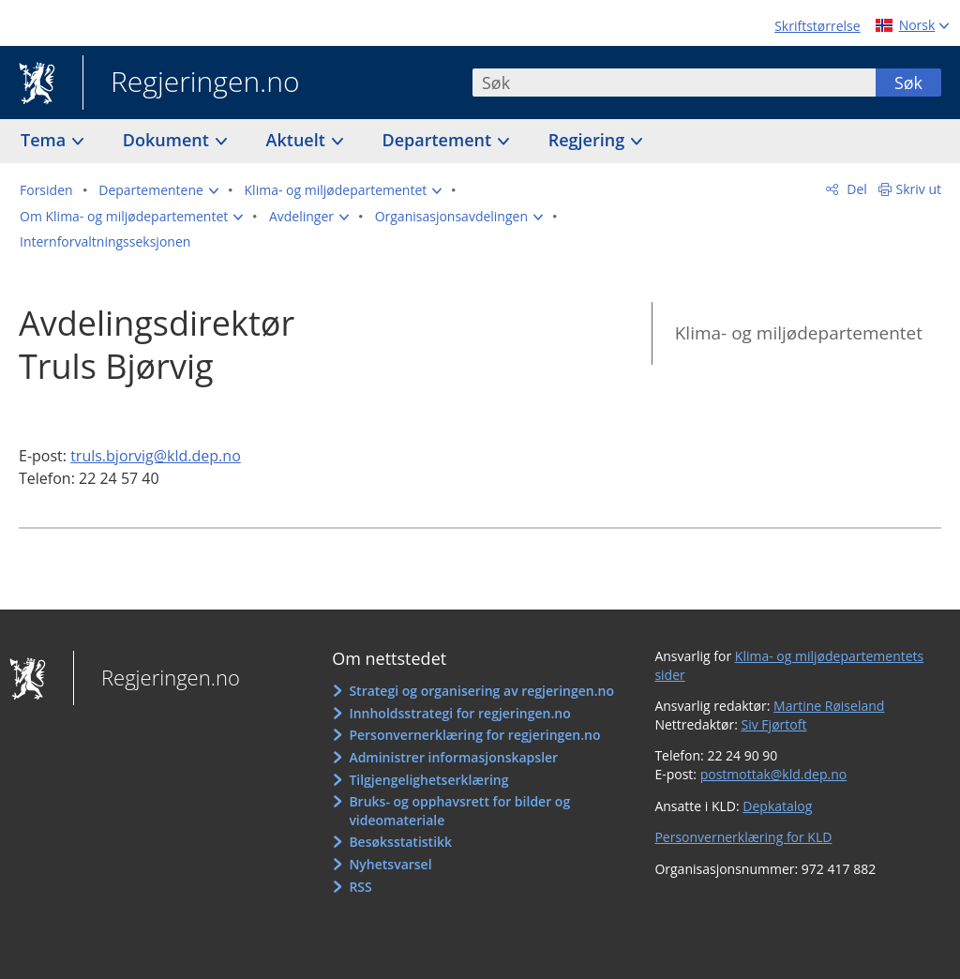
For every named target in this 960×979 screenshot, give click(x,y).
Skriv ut (919, 189)
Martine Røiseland (828, 706)
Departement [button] (439, 139)
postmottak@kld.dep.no (774, 774)
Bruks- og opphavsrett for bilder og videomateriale (459, 810)
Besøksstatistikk (400, 842)
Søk (908, 82)
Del (855, 189)
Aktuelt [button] (298, 139)
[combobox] (674, 82)
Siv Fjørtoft (774, 724)
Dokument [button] (168, 139)
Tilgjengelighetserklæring (428, 780)
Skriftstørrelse (817, 26)
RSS (360, 887)
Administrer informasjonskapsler (453, 757)
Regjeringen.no (191, 83)
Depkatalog (777, 806)
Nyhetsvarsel (390, 864)
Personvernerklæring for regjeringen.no (474, 735)
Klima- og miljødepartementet (798, 333)
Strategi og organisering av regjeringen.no (481, 691)
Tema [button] (45, 139)
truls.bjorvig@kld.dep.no (155, 455)
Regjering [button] (588, 139)
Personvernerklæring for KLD (743, 837)
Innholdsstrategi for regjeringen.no (459, 713)
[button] (158, 190)
